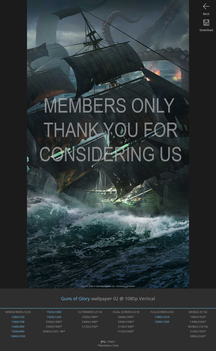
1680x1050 (18, 336)
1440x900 (17, 326)
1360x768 (17, 322)
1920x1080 (54, 312)
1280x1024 (162, 317)
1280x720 (17, 317)
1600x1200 (162, 322)
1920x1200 (54, 317)
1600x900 (17, 331)
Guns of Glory (75, 298)
